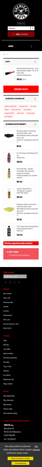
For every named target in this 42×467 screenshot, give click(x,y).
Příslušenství (7, 315)
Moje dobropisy (8, 400)
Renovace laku (8, 302)
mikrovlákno (8, 116)
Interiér (5, 306)
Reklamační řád (8, 379)
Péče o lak (6, 298)
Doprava (6, 370)
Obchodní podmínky (10, 357)
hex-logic (33, 106)
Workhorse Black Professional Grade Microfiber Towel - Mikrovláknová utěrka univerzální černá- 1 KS (27, 134)
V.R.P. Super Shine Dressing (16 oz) (27, 226)
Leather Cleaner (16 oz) (24, 188)
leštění (6, 109)
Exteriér (6, 311)
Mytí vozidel (7, 293)
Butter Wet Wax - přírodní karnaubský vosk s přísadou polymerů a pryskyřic (25, 171)
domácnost (20, 113)
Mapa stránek (7, 383)
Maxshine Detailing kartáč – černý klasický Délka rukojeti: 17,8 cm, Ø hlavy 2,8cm (27, 70)
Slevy (8, 61)
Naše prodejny (8, 353)
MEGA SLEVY (7, 328)
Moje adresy (7, 404)
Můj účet (6, 391)
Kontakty (6, 362)
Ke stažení (6, 375)
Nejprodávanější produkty (16, 124)
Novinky (6, 344)
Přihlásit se (21, 23)
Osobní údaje (7, 409)
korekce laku (31, 113)
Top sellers (7, 349)
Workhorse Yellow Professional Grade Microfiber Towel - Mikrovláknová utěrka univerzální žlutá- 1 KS (27, 207)
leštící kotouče (16, 109)
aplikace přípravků (10, 106)
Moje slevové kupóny (10, 413)
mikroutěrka (27, 109)
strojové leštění (9, 113)
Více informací (36, 448)
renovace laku (23, 106)
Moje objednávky (9, 396)
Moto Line (6, 319)
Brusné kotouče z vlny (10, 324)
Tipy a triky (7, 366)
